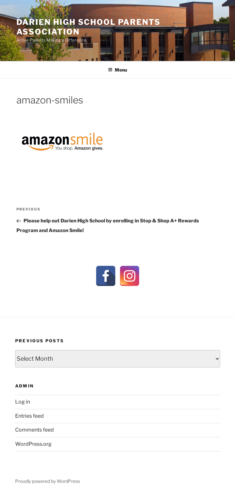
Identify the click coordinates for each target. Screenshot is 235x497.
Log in (22, 402)
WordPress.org (33, 444)
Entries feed (29, 416)
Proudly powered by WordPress (47, 481)
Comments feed (34, 430)
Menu (117, 70)
